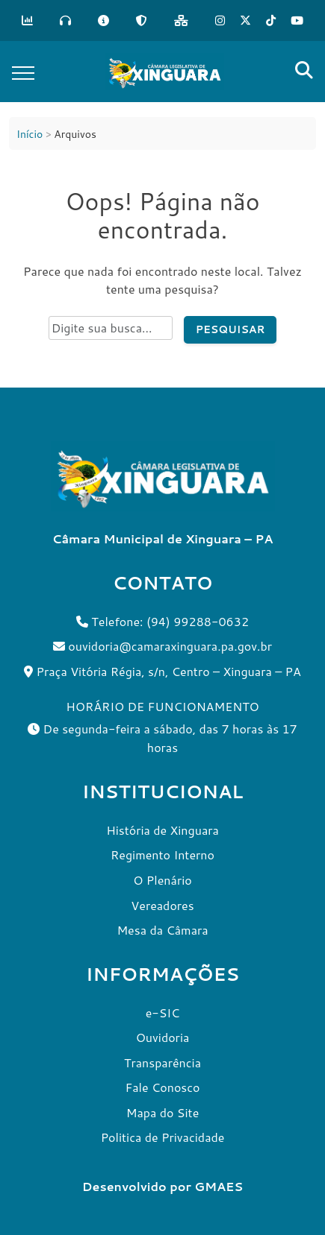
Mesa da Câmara (162, 929)
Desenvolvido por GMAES (162, 1186)
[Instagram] (220, 20)
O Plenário (162, 879)
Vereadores (162, 905)
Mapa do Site (162, 1112)
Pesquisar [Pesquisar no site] (230, 329)
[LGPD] (142, 21)
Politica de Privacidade (163, 1137)
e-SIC (163, 1012)
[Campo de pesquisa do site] (111, 328)
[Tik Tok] (271, 20)
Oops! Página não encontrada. (162, 215)
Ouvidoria (163, 1037)
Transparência (162, 1062)
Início (29, 134)
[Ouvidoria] (65, 21)
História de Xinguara (162, 829)
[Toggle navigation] (23, 72)
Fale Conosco (162, 1087)
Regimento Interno (162, 854)
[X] (245, 20)
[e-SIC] (103, 21)
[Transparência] (27, 21)
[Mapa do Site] (181, 21)
